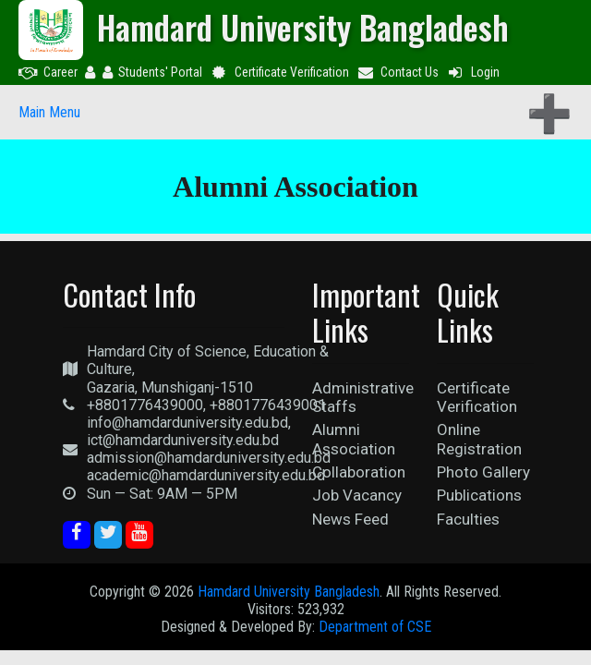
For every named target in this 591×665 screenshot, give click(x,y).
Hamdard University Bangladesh (289, 591)
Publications (479, 495)
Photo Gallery (483, 472)
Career (48, 72)
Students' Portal (152, 72)
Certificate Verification (279, 72)
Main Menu (49, 112)
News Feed (350, 519)
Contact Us (398, 72)
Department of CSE (375, 626)
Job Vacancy (357, 495)
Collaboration (358, 472)
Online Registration (479, 438)
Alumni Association (353, 438)
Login (473, 72)
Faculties (468, 519)
